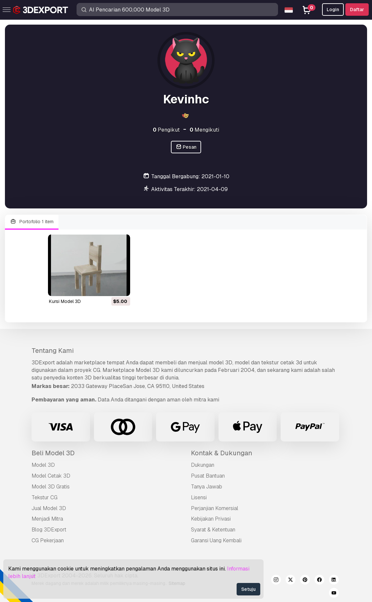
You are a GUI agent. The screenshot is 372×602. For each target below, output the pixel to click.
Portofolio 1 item (32, 222)
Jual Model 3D (49, 508)
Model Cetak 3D (51, 475)
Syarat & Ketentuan (213, 529)
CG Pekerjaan (48, 540)
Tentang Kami (53, 350)
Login (333, 9)
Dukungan (202, 465)
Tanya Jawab (206, 486)
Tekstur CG (45, 497)
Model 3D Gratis (51, 486)
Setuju (248, 589)
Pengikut (166, 129)
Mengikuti (204, 129)
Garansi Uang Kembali (216, 540)
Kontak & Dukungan (221, 453)
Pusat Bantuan (208, 475)
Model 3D (43, 465)
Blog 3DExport (49, 529)
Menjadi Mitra (47, 518)
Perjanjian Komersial (214, 508)
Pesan (186, 147)
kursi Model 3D (65, 301)
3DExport (43, 362)
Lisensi (199, 497)
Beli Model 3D (53, 453)
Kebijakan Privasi (211, 518)
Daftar (357, 9)
